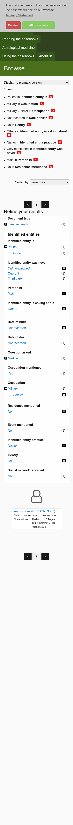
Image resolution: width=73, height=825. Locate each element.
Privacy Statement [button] (19, 15)
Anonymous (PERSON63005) (34, 511)
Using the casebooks (18, 56)
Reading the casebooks (20, 39)
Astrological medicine (18, 48)
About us (45, 56)
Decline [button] (13, 25)
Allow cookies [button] (38, 25)
